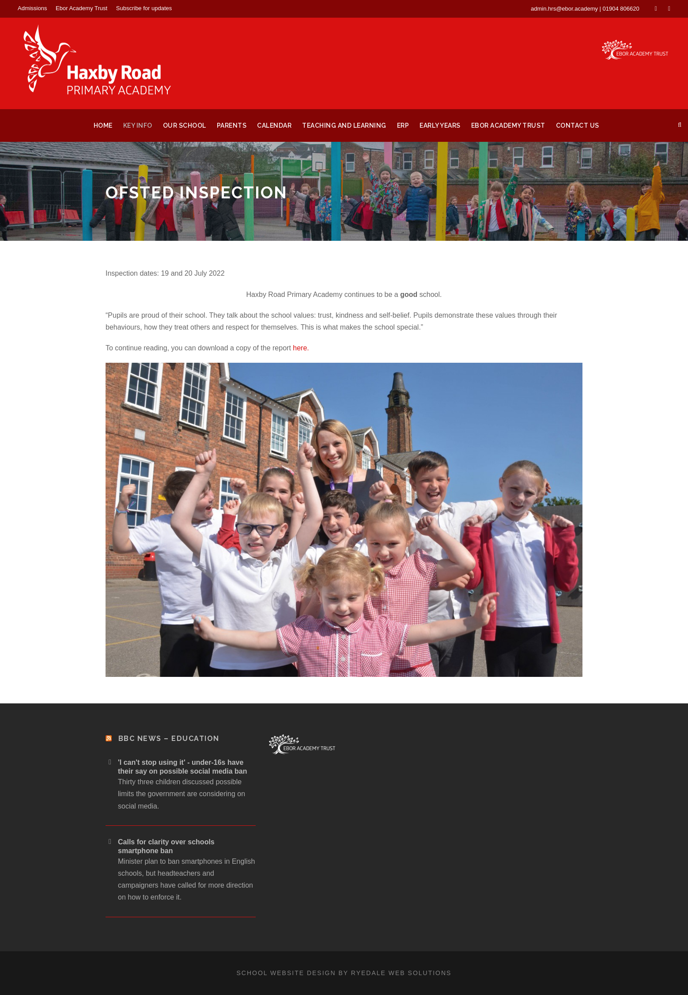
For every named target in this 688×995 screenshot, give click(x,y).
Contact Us (577, 125)
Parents (232, 125)
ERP (403, 125)
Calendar (274, 125)
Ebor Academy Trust (81, 8)
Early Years (440, 125)
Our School (184, 125)
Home (103, 125)
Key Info (137, 125)
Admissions (32, 8)
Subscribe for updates (144, 8)
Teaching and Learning (344, 125)
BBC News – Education (168, 738)
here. (301, 348)
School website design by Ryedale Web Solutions (344, 972)
